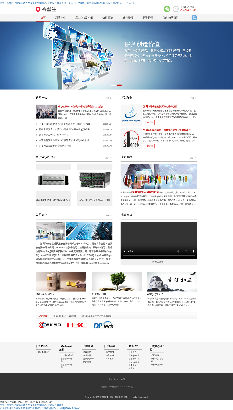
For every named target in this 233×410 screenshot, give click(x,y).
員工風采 (132, 365)
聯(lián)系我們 (171, 17)
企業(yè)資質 (134, 362)
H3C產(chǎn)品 (67, 355)
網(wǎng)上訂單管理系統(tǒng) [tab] (97, 316)
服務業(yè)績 (88, 359)
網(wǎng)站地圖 (157, 360)
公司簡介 (132, 352)
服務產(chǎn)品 (66, 366)
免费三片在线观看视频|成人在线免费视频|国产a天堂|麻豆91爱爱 (32, 405)
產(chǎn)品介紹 (84, 17)
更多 (108, 98)
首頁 (43, 17)
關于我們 (148, 17)
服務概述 (87, 352)
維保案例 (110, 352)
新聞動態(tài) (43, 352)
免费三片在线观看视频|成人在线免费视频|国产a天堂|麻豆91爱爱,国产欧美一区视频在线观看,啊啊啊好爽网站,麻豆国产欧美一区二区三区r (68, 3)
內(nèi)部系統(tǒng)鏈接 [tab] (64, 316)
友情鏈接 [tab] (42, 316)
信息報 (131, 368)
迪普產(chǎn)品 (66, 360)
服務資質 (87, 355)
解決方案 (87, 362)
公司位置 (155, 355)
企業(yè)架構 (134, 355)
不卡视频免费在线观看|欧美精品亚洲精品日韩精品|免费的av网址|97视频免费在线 (40, 408)
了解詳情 (149, 122)
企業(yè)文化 (134, 359)
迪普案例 (110, 355)
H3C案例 (110, 359)
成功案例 (127, 17)
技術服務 (107, 17)
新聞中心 (60, 17)
